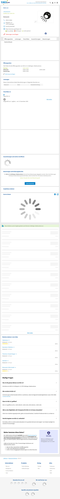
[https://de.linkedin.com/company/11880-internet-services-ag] (26, 483)
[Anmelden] (53, 3)
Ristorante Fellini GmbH (8, 367)
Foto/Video (26, 39)
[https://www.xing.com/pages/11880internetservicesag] (22, 483)
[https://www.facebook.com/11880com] (11, 483)
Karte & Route (8, 42)
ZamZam (4, 360)
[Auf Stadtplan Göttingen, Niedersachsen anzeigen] (57, 194)
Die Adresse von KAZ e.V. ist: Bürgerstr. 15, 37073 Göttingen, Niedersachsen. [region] (19, 386)
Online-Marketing (25, 466)
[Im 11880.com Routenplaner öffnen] (55, 194)
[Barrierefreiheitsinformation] (55, 3)
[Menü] (58, 3)
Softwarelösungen (25, 468)
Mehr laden (30, 333)
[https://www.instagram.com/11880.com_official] (18, 483)
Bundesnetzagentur (32, 435)
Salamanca (5, 340)
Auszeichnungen (36, 39)
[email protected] (6, 396)
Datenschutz (52, 468)
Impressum (52, 466)
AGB (51, 470)
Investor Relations (9, 470)
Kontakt (39, 466)
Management (8, 468)
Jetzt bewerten (30, 183)
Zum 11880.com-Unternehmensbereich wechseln (36, 3)
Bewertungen (46, 39)
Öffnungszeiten (8, 39)
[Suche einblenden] (51, 3)
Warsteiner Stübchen (7, 347)
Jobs (7, 472)
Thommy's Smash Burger (8, 354)
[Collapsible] (56, 383)
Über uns (7, 466)
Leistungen (18, 39)
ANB (51, 472)
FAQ (38, 468)
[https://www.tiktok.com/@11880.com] (15, 483)
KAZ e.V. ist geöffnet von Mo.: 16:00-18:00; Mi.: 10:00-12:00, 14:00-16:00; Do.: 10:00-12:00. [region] (22, 405)
